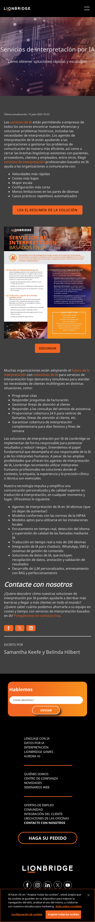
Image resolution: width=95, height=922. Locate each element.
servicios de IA (21, 122)
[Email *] (46, 700)
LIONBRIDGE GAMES (38, 752)
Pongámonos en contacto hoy (37, 615)
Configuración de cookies (26, 914)
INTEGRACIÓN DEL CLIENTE (43, 814)
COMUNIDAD (33, 809)
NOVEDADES (33, 783)
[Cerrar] (88, 895)
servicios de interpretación (24, 162)
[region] (47, 905)
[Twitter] (58, 885)
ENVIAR (46, 710)
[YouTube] (68, 885)
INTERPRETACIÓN (36, 747)
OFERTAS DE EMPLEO (39, 805)
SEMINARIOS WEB (36, 787)
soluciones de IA (45, 375)
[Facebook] (27, 885)
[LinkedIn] (48, 885)
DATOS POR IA (34, 743)
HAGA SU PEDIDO (48, 838)
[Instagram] (37, 885)
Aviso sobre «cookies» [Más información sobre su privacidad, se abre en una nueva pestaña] (68, 906)
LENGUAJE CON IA (37, 738)
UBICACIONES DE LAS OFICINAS (46, 818)
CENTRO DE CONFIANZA (41, 778)
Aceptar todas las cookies (63, 914)
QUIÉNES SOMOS (36, 774)
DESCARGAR (47, 348)
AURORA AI (32, 756)
